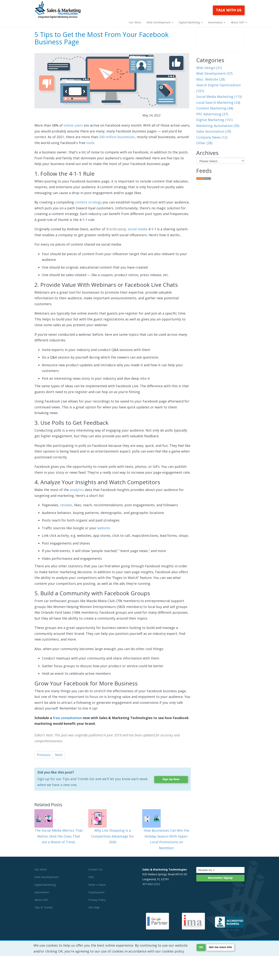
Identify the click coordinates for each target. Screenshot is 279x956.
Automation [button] (216, 22)
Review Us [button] (214, 870)
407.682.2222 (151, 884)
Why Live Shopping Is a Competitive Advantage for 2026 (112, 836)
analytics (77, 489)
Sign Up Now (170, 779)
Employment (96, 892)
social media (137, 229)
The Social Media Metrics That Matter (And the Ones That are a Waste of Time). (59, 836)
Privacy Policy (97, 900)
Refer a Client (97, 884)
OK (201, 947)
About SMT (41, 900)
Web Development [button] (160, 22)
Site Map (94, 907)
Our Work (135, 22)
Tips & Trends (43, 907)
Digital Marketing (45, 884)
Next (59, 755)
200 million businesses (117, 137)
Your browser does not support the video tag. (220, 39)
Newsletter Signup (220, 878)
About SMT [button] (239, 22)
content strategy (88, 202)
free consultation (67, 718)
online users (73, 125)
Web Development (46, 877)
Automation (41, 892)
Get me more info (220, 947)
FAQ (91, 877)
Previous (43, 755)
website (103, 528)
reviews (66, 505)
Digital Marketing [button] (191, 22)
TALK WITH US (228, 10)
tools (90, 143)
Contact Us (95, 869)
